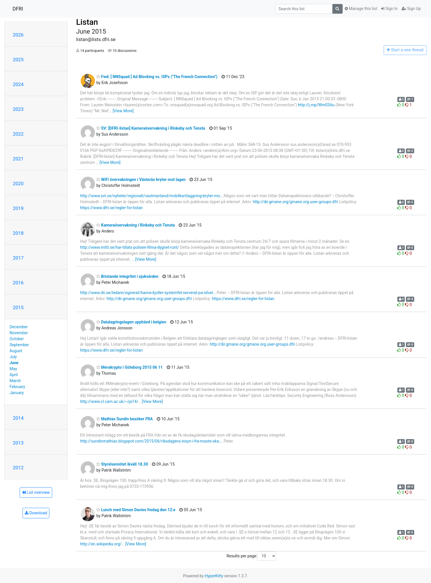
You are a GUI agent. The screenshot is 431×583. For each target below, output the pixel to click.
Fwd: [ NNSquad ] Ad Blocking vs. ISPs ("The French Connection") (156, 76)
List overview (36, 492)
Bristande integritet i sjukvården (127, 276)
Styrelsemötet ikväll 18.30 (122, 464)
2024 (18, 84)
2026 (18, 35)
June (14, 362)
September (19, 345)
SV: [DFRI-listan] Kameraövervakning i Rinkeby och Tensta (150, 128)
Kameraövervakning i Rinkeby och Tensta (135, 225)
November (19, 333)
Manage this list (361, 8)
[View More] (123, 111)
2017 (18, 258)
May (13, 368)
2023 (18, 109)
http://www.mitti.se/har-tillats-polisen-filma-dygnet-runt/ (129, 247)
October (17, 339)
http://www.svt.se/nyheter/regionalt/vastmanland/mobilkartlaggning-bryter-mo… (151, 195)
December (19, 327)
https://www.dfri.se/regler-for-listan (111, 207)
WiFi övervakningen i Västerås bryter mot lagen (141, 179)
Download (36, 513)
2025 (18, 59)
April (14, 374)
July (13, 356)
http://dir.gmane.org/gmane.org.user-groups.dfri (295, 201)
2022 (18, 134)
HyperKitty (214, 576)
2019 (18, 208)
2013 (18, 443)
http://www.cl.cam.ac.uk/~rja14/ (109, 401)
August (16, 350)
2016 (18, 283)
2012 (18, 467)
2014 (18, 418)
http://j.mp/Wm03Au (316, 105)
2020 (18, 183)
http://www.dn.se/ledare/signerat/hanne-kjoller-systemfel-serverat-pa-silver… (148, 292)
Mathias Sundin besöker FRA (124, 419)
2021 (18, 159)
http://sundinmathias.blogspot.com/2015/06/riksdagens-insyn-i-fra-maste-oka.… (151, 441)
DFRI (18, 9)
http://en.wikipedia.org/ (101, 544)
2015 (18, 307)
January (17, 392)
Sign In (389, 8)
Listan (87, 22)
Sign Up (411, 8)
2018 (18, 233)
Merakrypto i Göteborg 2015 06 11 (129, 367)
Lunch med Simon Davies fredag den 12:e (135, 509)
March (15, 380)
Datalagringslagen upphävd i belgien (131, 322)
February (17, 386)
